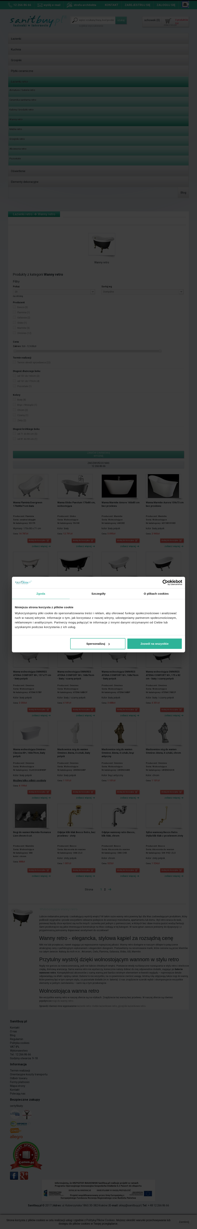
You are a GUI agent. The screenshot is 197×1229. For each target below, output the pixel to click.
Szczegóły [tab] (98, 593)
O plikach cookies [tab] (156, 593)
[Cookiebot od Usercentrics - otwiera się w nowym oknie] (165, 582)
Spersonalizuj (98, 643)
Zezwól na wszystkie (155, 643)
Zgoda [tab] (40, 593)
